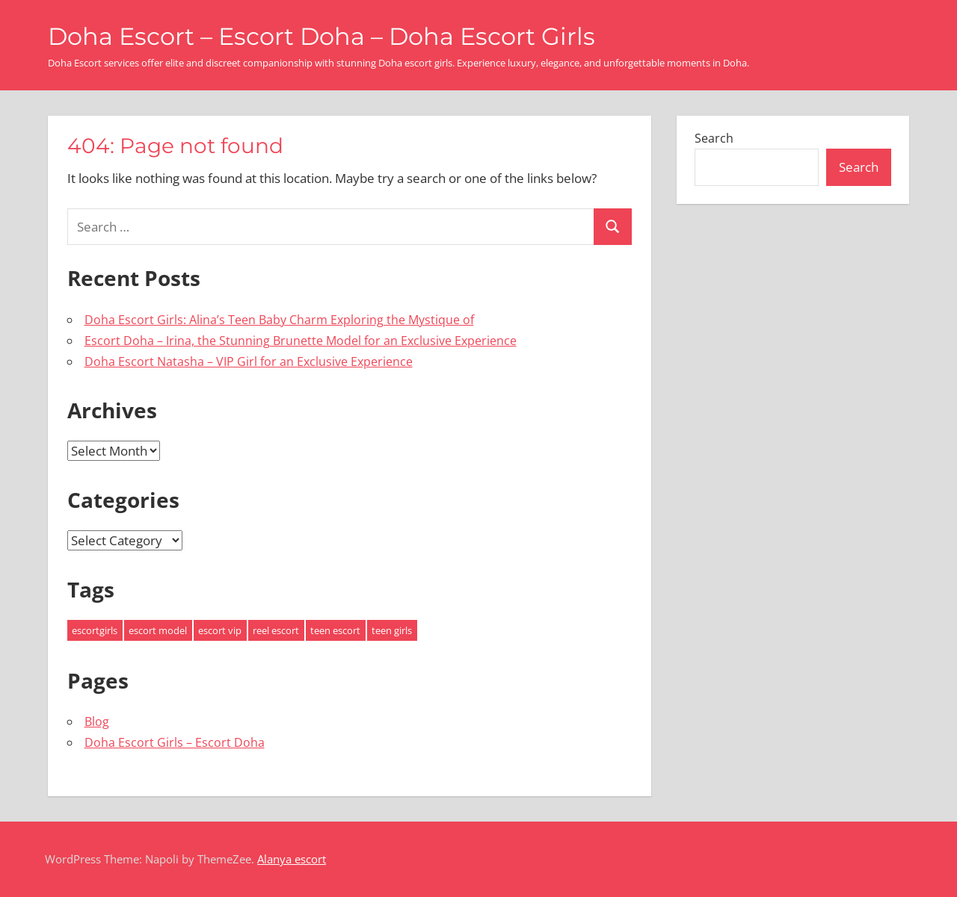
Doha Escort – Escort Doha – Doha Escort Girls (321, 36)
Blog (96, 721)
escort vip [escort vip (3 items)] (219, 630)
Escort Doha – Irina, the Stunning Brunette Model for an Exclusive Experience (300, 340)
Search (714, 138)
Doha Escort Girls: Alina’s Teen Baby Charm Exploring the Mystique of (279, 319)
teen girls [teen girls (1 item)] (392, 630)
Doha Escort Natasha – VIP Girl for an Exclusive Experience (248, 361)
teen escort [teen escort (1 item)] (335, 630)
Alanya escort (291, 858)
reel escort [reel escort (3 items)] (276, 630)
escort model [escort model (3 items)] (158, 630)
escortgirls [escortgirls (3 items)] (94, 630)
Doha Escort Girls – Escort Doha (174, 742)
